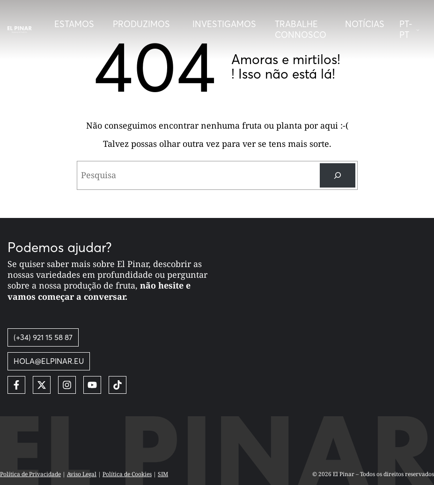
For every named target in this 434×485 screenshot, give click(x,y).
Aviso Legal (81, 474)
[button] (413, 30)
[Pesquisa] (337, 175)
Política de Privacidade (30, 474)
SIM (163, 474)
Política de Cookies (127, 474)
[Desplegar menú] (143, 24)
